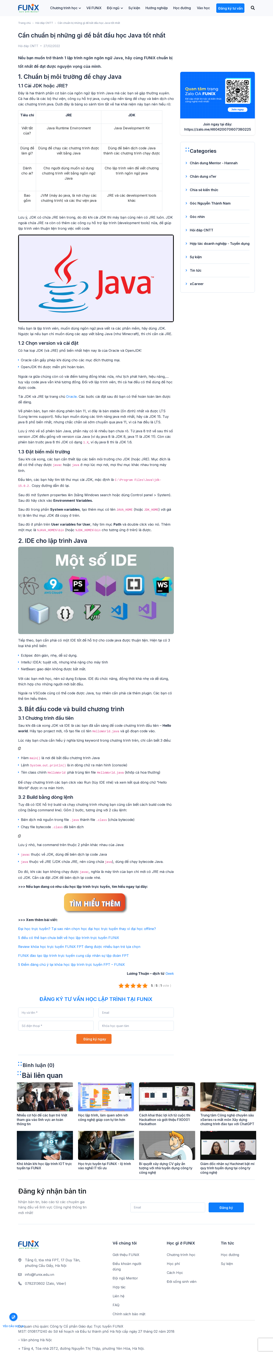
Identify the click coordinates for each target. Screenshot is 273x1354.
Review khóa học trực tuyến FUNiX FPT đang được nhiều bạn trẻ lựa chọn (79, 946)
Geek (170, 973)
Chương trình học (65, 8)
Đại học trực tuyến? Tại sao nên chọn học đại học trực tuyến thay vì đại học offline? (87, 929)
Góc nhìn (197, 217)
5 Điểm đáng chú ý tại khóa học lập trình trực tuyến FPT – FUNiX (71, 964)
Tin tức (196, 270)
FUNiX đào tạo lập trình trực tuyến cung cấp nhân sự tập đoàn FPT (73, 955)
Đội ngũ (115, 8)
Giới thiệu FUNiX (126, 1255)
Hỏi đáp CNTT (44, 23)
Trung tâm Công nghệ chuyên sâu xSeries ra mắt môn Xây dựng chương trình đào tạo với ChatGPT (227, 1119)
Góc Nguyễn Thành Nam (210, 203)
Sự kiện (134, 8)
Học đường (182, 8)
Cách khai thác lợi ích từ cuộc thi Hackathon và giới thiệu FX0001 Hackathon (164, 1119)
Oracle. (72, 396)
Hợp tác (119, 1287)
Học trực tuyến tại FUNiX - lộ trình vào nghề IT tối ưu (104, 1166)
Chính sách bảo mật (129, 1314)
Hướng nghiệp (156, 8)
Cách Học (175, 1272)
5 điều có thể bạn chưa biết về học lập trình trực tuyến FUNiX (68, 938)
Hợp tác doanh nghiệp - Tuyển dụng (220, 243)
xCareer (197, 284)
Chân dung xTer (203, 176)
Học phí (173, 1264)
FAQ (116, 1305)
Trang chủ (24, 23)
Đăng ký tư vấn (230, 8)
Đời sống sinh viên (181, 1281)
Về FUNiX (94, 8)
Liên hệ (118, 1296)
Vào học (203, 8)
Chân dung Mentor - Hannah (214, 163)
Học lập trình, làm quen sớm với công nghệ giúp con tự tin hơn (103, 1117)
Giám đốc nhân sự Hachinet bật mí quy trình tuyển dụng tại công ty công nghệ (227, 1168)
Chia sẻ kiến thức (204, 190)
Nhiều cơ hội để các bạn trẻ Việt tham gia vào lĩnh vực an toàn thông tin (42, 1119)
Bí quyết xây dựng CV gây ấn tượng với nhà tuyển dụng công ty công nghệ (165, 1168)
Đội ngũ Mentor (125, 1278)
